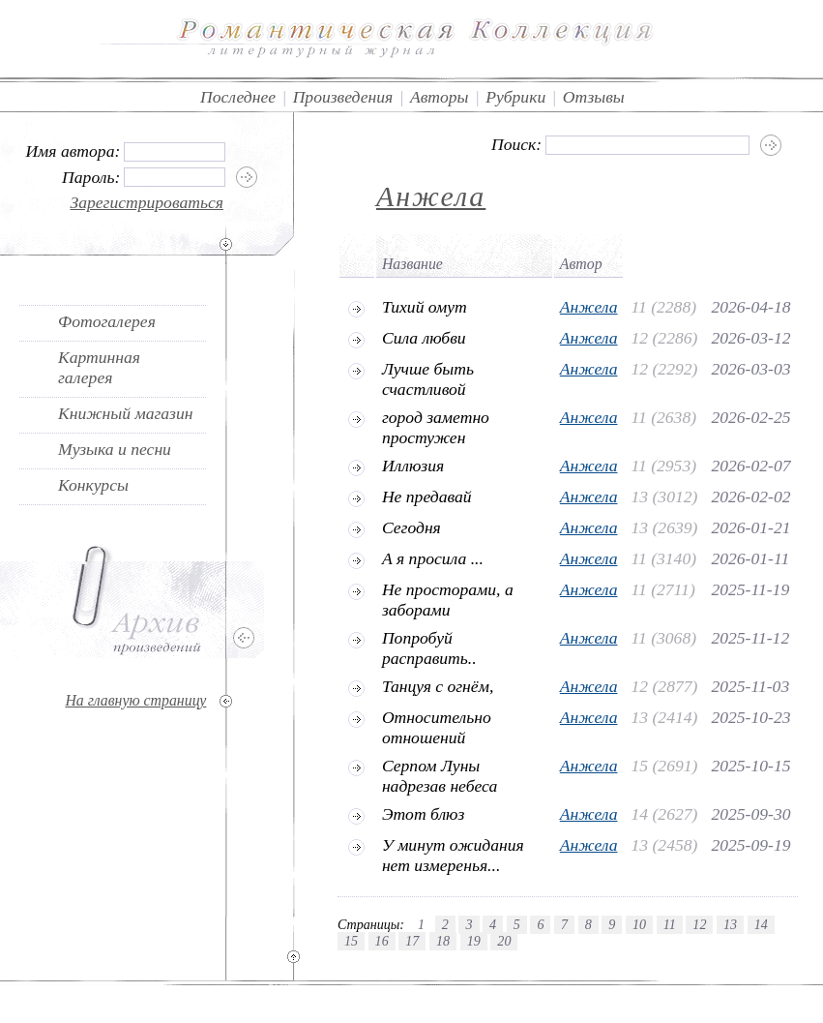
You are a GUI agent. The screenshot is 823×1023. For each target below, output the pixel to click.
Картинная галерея (99, 367)
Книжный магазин (125, 413)
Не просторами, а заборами (448, 599)
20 (503, 940)
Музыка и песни (114, 449)
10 (639, 924)
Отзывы (594, 96)
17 (412, 940)
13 (730, 924)
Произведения (343, 96)
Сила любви (424, 337)
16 (382, 940)
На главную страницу (135, 700)
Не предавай (427, 496)
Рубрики (515, 96)
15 (351, 940)
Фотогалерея (107, 321)
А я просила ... (433, 558)
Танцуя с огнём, (437, 686)
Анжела (430, 196)
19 (473, 940)
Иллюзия (413, 465)
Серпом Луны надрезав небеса (439, 776)
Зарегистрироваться (146, 202)
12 (699, 924)
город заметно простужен (435, 427)
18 (442, 940)
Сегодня (411, 527)
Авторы (439, 96)
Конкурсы (93, 485)
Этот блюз (423, 814)
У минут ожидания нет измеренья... (453, 855)
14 (761, 924)
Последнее (238, 96)
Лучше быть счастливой (428, 379)
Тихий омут (424, 306)
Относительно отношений (436, 727)
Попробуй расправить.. (429, 648)
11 (670, 924)
